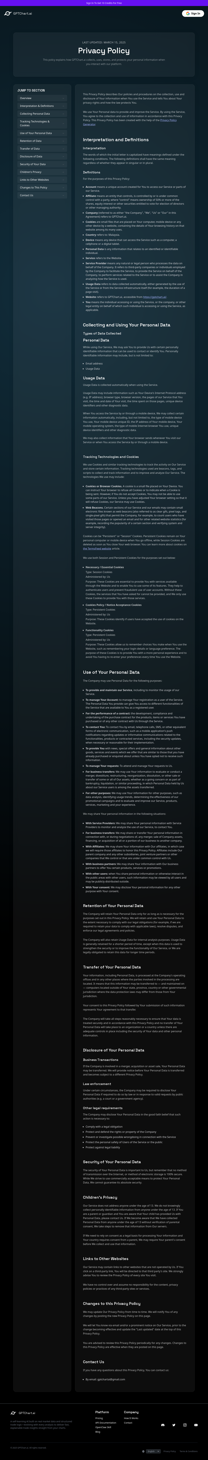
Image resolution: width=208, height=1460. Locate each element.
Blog (97, 1431)
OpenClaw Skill (103, 1427)
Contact (128, 1422)
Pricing (99, 1418)
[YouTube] (196, 1425)
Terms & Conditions (189, 1451)
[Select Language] (153, 1451)
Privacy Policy (169, 1451)
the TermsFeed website (97, 548)
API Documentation (105, 1422)
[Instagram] (185, 1425)
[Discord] (162, 1425)
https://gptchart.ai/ (154, 297)
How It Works (131, 1418)
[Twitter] (174, 1425)
